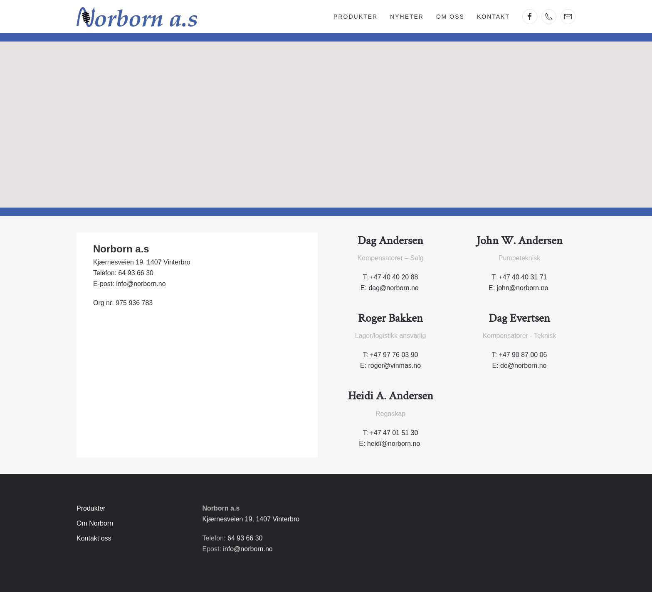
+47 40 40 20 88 (394, 277)
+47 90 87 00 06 (523, 354)
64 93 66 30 (135, 272)
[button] (326, 117)
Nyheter (407, 16)
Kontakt (493, 16)
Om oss (450, 16)
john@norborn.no (522, 287)
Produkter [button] (355, 16)
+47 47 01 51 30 (394, 432)
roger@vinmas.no (394, 365)
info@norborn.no (140, 283)
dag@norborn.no (393, 287)
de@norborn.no (523, 365)
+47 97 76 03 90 (394, 354)
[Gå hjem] (137, 16)
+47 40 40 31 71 (523, 277)
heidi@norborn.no (393, 443)
